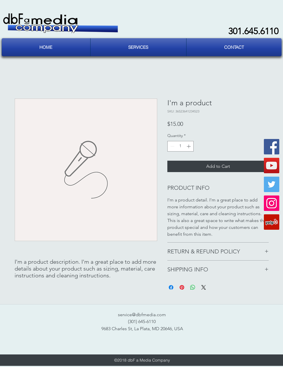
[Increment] (189, 146)
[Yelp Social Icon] (271, 222)
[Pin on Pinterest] (181, 287)
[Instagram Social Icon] (271, 203)
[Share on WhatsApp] (192, 287)
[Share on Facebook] (171, 287)
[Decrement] (171, 146)
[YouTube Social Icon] (271, 165)
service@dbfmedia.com (142, 314)
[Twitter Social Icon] (271, 184)
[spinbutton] (180, 146)
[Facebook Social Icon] (271, 146)
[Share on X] (203, 287)
